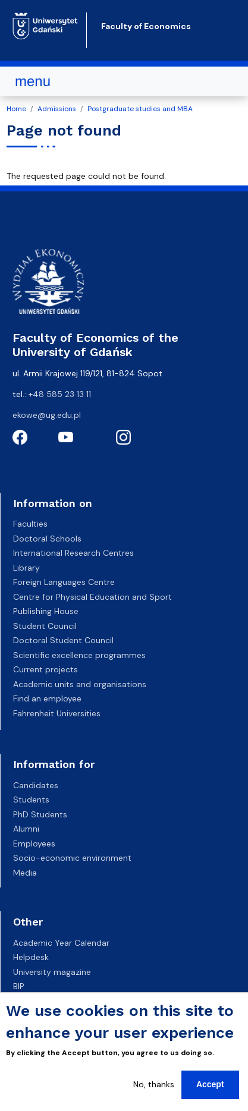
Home (16, 109)
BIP (18, 986)
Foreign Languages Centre (64, 582)
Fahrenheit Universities (57, 713)
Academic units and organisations (79, 684)
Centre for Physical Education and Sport (92, 596)
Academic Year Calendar (61, 942)
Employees (34, 843)
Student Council (45, 626)
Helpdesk (31, 957)
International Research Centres (73, 552)
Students (31, 799)
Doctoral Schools (47, 538)
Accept (210, 1086)
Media (25, 872)
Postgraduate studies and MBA (140, 109)
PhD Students (40, 814)
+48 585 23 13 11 (60, 394)
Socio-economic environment (72, 857)
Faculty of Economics (146, 26)
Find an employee (47, 698)
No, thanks (153, 1086)
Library (26, 567)
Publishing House (46, 611)
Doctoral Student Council (63, 640)
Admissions (56, 109)
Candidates (35, 785)
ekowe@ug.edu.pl (46, 415)
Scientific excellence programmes (79, 655)
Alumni (26, 828)
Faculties (30, 523)
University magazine (52, 972)
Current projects (45, 669)
